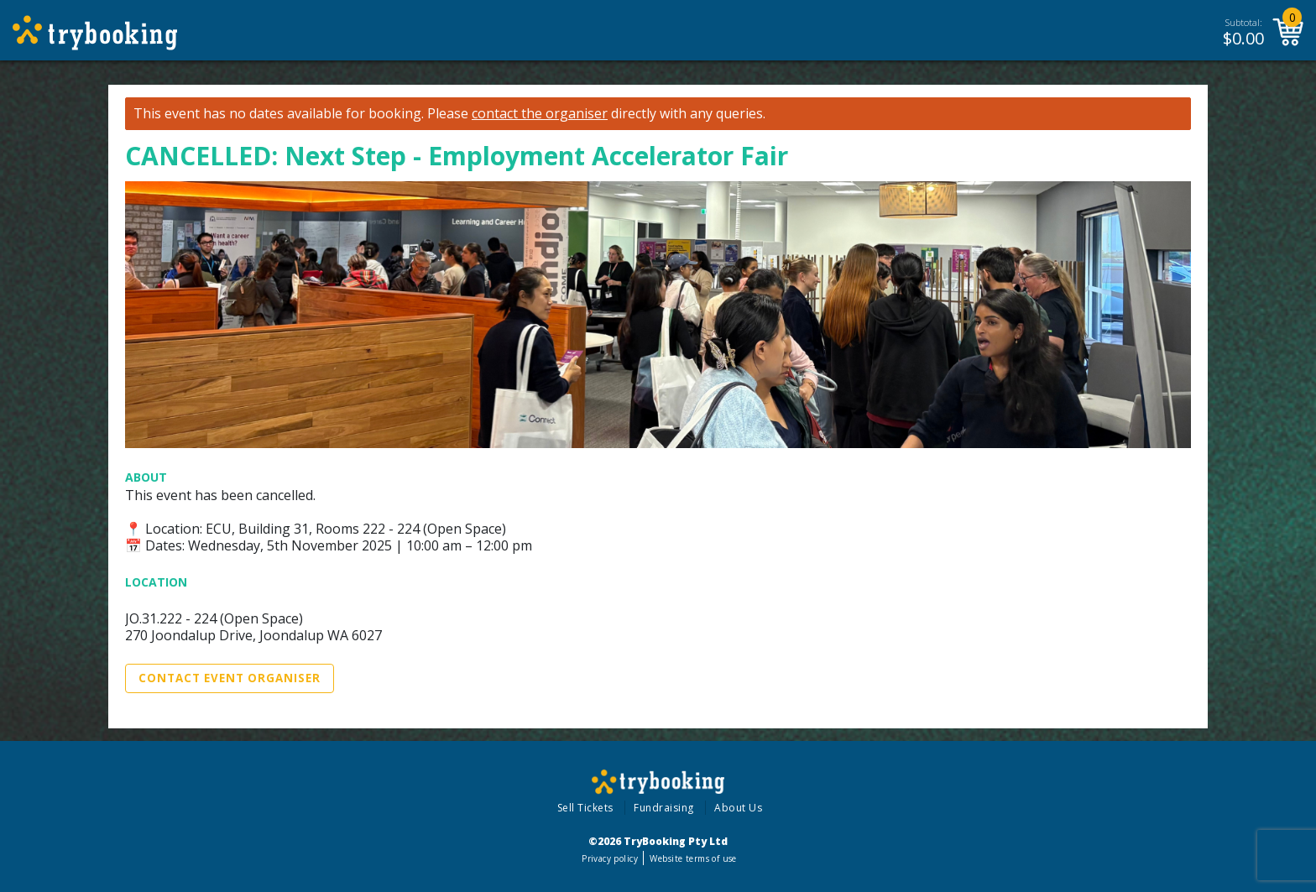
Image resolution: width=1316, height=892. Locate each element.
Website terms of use (693, 858)
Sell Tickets (585, 808)
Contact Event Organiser (229, 678)
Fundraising (664, 808)
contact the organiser (540, 114)
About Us (738, 808)
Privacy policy (610, 858)
